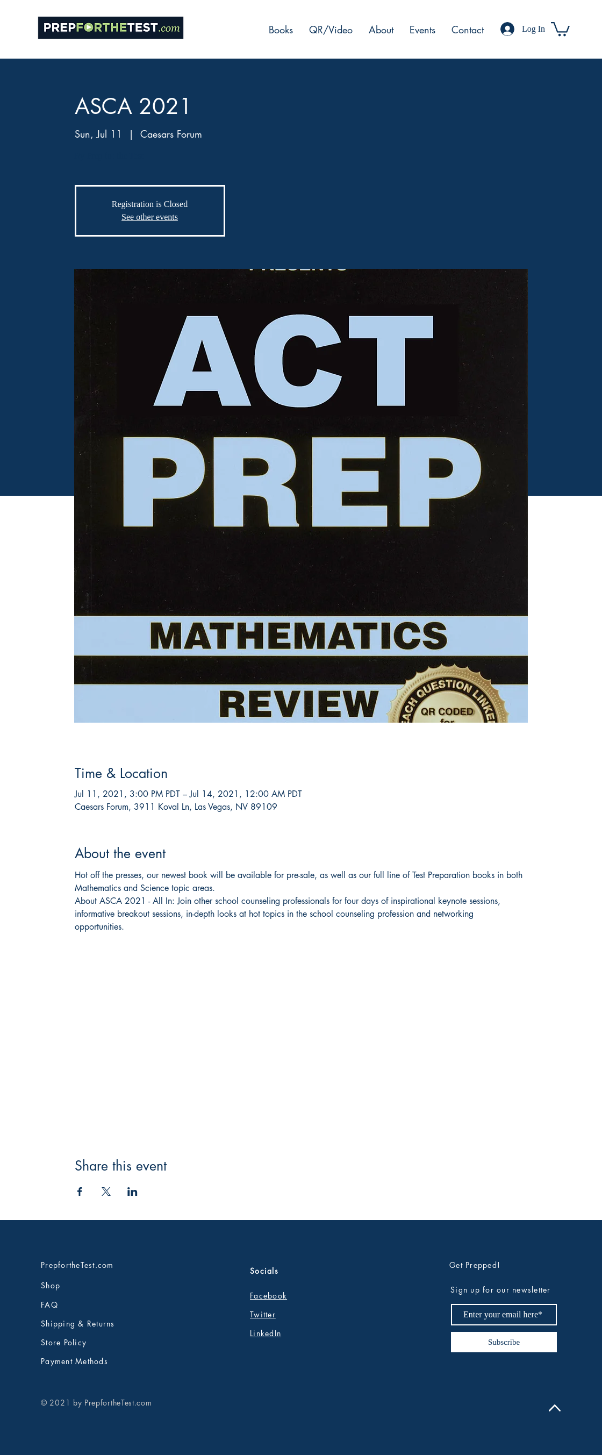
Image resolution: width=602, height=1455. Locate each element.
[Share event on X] (106, 1191)
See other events (149, 217)
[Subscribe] (503, 1342)
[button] (560, 28)
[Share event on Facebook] (80, 1191)
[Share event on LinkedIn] (132, 1191)
